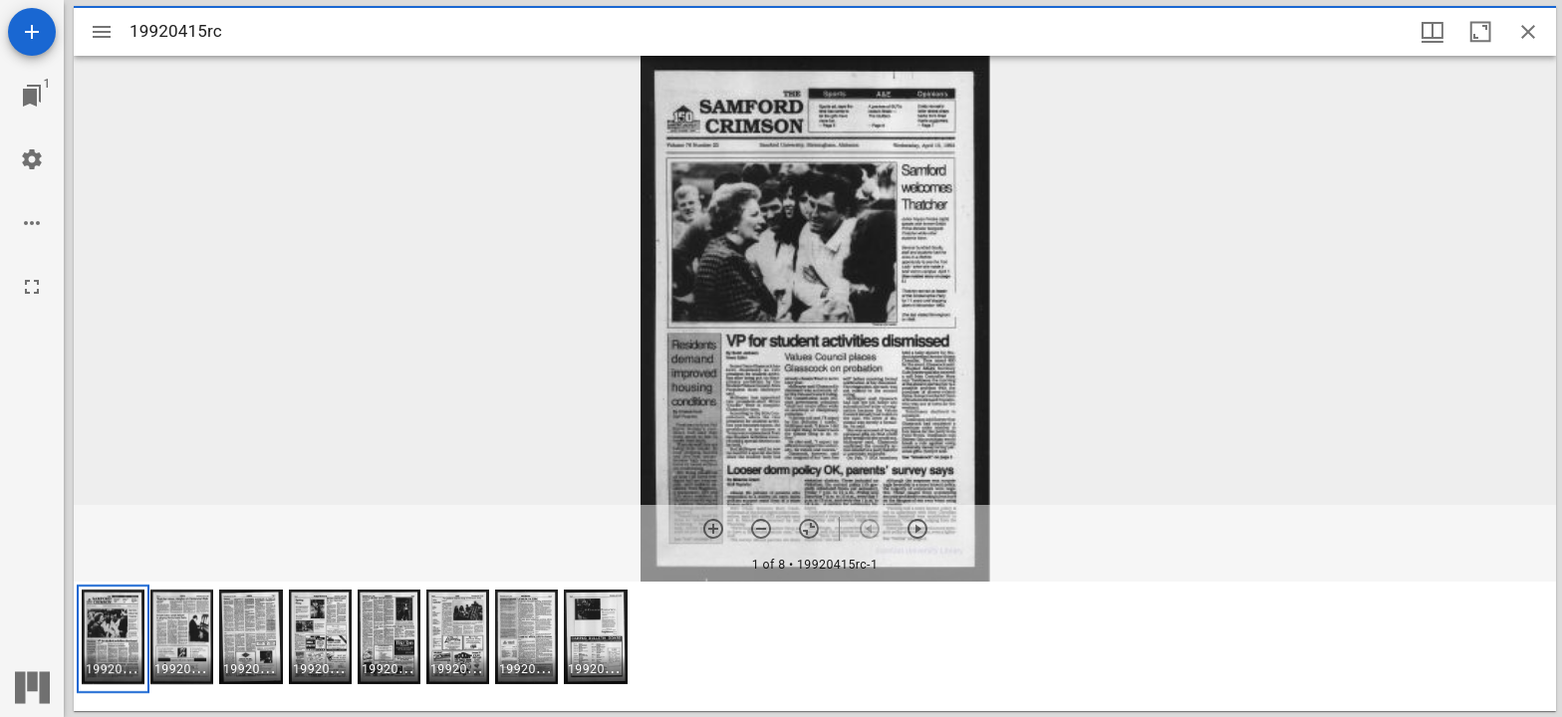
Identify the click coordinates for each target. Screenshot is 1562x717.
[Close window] (1528, 32)
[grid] (815, 646)
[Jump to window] (32, 96)
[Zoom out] (761, 529)
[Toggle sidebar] (102, 32)
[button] (113, 639)
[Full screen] (32, 287)
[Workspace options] (32, 223)
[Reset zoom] (809, 529)
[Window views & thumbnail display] (1432, 32)
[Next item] (917, 529)
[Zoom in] (713, 529)
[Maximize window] (1480, 32)
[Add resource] (32, 32)
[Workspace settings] (32, 159)
